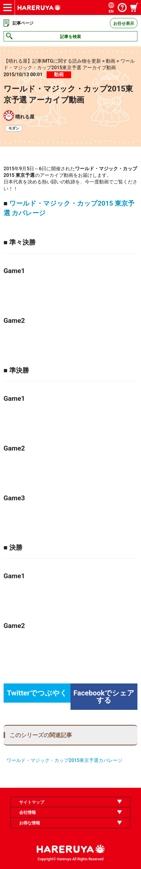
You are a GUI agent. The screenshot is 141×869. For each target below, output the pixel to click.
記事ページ (23, 23)
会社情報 (27, 812)
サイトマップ (31, 802)
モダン (13, 128)
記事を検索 (70, 36)
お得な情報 (29, 822)
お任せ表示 (123, 23)
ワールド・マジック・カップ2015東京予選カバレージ (64, 760)
